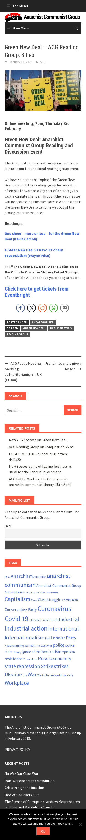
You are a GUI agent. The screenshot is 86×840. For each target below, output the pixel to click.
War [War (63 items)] (32, 674)
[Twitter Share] (31, 308)
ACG (43, 62)
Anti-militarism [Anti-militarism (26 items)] (15, 592)
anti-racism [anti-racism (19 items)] (32, 592)
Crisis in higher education (24, 787)
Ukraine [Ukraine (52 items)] (13, 674)
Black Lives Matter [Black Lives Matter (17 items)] (48, 592)
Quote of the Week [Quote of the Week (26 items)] (35, 652)
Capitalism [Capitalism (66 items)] (17, 599)
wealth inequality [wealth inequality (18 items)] (64, 675)
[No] (80, 824)
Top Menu (20, 5)
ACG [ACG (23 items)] (7, 577)
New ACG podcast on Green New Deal (38, 440)
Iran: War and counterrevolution (30, 780)
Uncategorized (43, 322)
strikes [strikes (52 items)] (61, 666)
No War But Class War (21, 773)
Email (8, 526)
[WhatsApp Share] (53, 308)
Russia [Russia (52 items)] (45, 658)
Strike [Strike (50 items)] (47, 666)
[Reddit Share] (42, 308)
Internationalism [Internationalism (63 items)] (24, 637)
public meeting (61, 328)
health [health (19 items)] (54, 620)
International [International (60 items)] (63, 628)
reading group (17, 334)
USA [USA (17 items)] (24, 675)
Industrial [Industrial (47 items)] (69, 619)
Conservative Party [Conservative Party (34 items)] (21, 609)
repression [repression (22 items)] (68, 652)
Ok (43, 831)
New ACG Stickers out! (22, 794)
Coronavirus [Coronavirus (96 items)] (54, 608)
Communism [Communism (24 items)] (70, 600)
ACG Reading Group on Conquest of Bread (41, 446)
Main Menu (20, 28)
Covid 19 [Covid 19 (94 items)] (16, 618)
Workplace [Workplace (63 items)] (17, 682)
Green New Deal (34, 328)
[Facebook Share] (20, 308)
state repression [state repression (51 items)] (22, 666)
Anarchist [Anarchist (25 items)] (39, 577)
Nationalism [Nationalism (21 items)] (12, 645)
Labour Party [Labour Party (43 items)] (63, 638)
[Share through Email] (64, 308)
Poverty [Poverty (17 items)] (17, 652)
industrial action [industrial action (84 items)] (26, 628)
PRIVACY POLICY (17, 749)
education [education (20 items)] (35, 620)
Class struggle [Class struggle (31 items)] (49, 599)
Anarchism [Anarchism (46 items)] (22, 576)
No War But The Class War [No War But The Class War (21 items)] (36, 645)
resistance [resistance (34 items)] (13, 658)
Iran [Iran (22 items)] (47, 638)
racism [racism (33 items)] (55, 651)
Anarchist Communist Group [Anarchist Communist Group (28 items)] (58, 585)
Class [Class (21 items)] (34, 600)
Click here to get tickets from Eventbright (37, 292)
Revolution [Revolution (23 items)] (30, 659)
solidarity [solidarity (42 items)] (62, 658)
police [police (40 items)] (58, 645)
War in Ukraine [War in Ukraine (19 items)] (45, 675)
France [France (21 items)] (46, 620)
